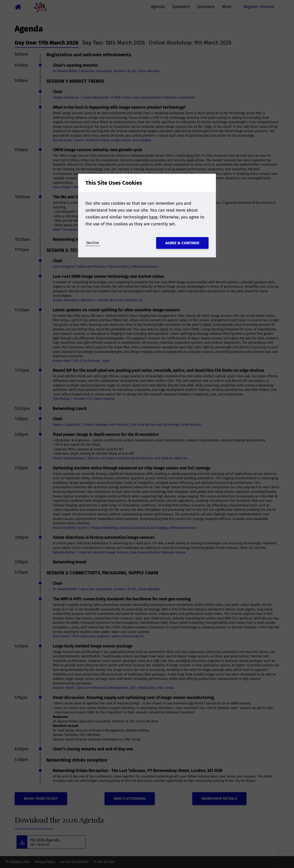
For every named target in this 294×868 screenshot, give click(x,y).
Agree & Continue (182, 243)
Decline (92, 243)
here (153, 217)
